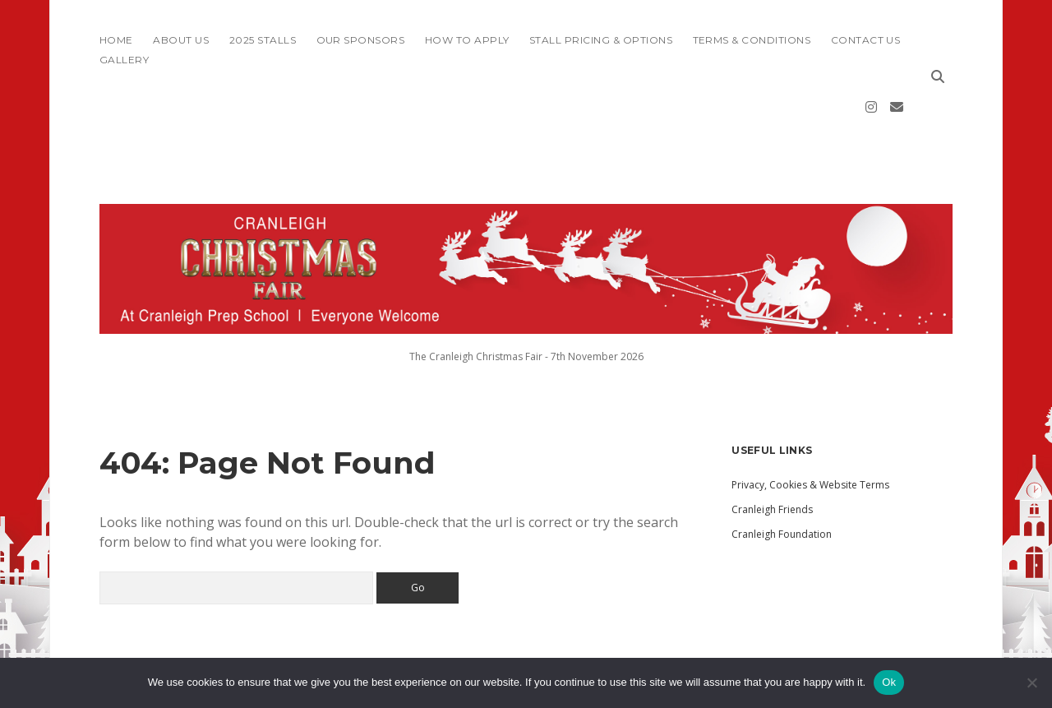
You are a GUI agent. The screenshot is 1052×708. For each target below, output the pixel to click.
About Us (181, 40)
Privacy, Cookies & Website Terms (810, 435)
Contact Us (866, 40)
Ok (889, 682)
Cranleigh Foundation (781, 485)
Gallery (124, 59)
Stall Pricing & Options (600, 40)
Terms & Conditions (752, 40)
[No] (1031, 682)
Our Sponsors (360, 40)
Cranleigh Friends (772, 460)
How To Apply (467, 40)
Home (116, 40)
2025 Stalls (262, 40)
